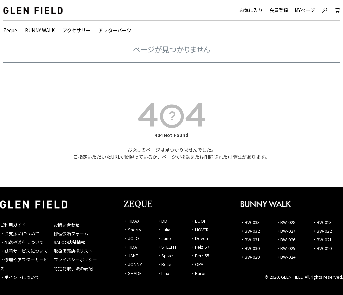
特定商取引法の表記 (73, 268)
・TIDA (130, 247)
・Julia (163, 229)
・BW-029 (250, 257)
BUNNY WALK (40, 30)
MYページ (305, 10)
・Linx (163, 273)
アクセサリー (76, 30)
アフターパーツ (114, 30)
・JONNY (133, 264)
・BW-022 (322, 231)
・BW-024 (285, 257)
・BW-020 (322, 248)
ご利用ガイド (13, 225)
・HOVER (200, 229)
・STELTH (166, 247)
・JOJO (131, 238)
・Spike (165, 255)
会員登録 (278, 10)
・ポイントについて (19, 277)
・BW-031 (250, 239)
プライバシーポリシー (75, 259)
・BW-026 (285, 239)
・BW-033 (250, 222)
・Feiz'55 (200, 255)
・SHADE (133, 273)
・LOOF (198, 221)
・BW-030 (250, 248)
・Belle (164, 264)
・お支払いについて (19, 233)
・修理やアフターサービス (24, 264)
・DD (162, 221)
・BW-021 (322, 239)
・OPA (197, 264)
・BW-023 (322, 222)
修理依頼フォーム (71, 233)
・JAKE (131, 255)
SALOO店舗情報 (69, 242)
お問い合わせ (67, 225)
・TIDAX (131, 221)
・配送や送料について (22, 242)
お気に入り (251, 10)
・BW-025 (285, 248)
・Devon (199, 238)
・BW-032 (250, 231)
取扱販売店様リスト (73, 251)
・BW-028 (285, 222)
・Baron (199, 273)
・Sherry (132, 229)
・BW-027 (285, 231)
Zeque (10, 30)
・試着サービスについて (24, 251)
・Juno (164, 238)
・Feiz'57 (200, 247)
